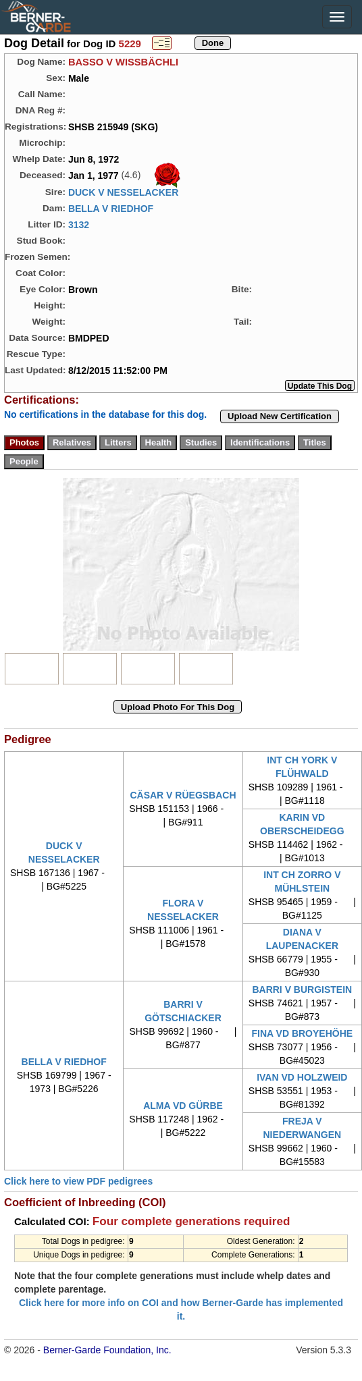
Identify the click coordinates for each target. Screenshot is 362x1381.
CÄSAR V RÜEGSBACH (183, 795)
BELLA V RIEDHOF (110, 208)
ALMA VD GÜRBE (183, 1105)
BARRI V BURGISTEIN (302, 989)
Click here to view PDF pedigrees (78, 1181)
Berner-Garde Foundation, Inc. (107, 1350)
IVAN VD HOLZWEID (302, 1077)
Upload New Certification (280, 416)
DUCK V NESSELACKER (123, 192)
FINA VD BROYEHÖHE (302, 1033)
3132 (78, 224)
